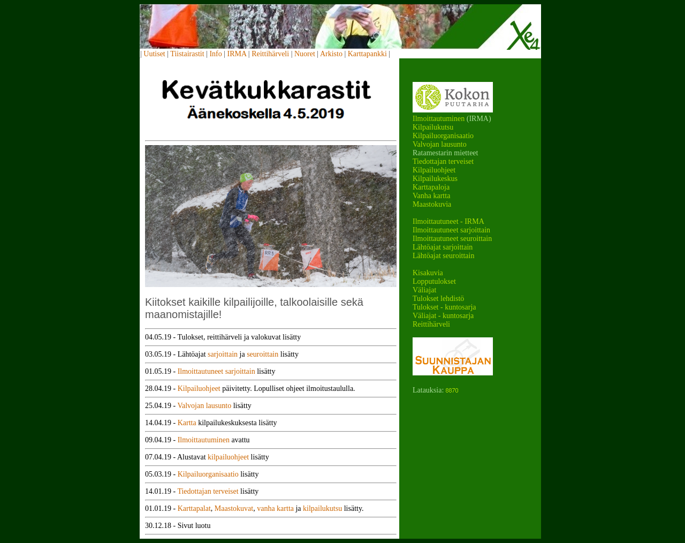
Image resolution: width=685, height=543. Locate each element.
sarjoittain (223, 354)
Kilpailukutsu (433, 127)
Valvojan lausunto (440, 144)
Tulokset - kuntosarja (444, 307)
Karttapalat (194, 508)
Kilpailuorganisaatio (443, 136)
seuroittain (262, 354)
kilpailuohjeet (228, 457)
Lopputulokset (434, 281)
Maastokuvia (432, 204)
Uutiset (154, 54)
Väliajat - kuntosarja (443, 316)
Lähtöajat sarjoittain (443, 247)
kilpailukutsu (322, 508)
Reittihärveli (270, 54)
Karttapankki (367, 54)
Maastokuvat (234, 508)
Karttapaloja (431, 187)
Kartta (187, 423)
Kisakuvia (428, 273)
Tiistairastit (187, 54)
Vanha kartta (431, 196)
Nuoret (304, 54)
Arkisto (331, 54)
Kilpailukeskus (435, 179)
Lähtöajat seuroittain (443, 256)
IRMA (237, 54)
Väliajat (424, 290)
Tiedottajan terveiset (443, 161)
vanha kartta (275, 508)
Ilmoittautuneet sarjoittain (451, 230)
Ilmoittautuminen (439, 119)
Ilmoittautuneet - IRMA (448, 221)
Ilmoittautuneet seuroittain (452, 239)
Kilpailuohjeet (434, 170)
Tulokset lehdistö (438, 299)
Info (215, 54)
